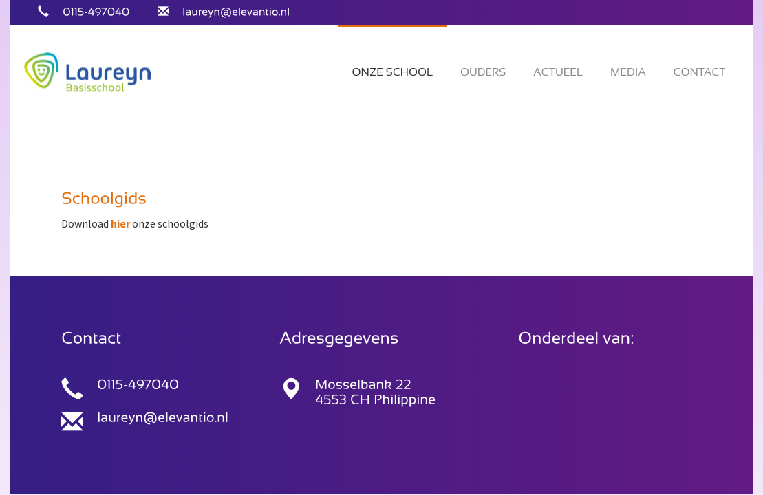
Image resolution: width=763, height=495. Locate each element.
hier (120, 223)
